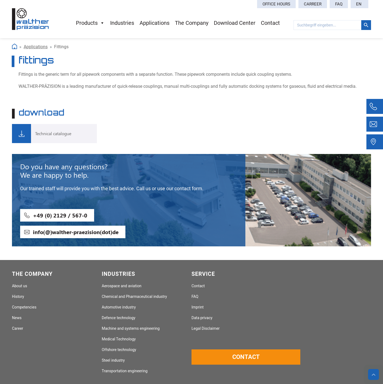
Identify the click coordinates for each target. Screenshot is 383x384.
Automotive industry (119, 307)
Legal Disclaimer (206, 328)
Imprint (198, 307)
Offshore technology (119, 350)
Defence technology (118, 318)
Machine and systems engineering (131, 328)
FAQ (338, 4)
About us (19, 286)
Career (17, 328)
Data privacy (202, 318)
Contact (198, 286)
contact (270, 23)
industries (122, 23)
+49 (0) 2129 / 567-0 (60, 215)
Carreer (313, 4)
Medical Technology (119, 339)
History (18, 297)
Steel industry (113, 360)
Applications (36, 46)
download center (234, 23)
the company (191, 23)
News (16, 318)
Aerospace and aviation (121, 286)
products (90, 22)
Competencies (24, 307)
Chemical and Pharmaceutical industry (134, 297)
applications (154, 23)
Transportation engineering (124, 371)
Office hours (276, 4)
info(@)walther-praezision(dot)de (76, 231)
